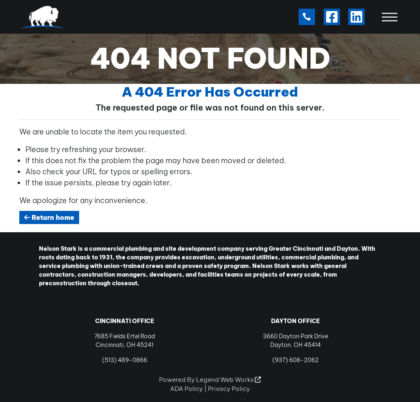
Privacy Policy (229, 389)
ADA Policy (186, 389)
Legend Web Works (228, 380)
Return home (49, 217)
